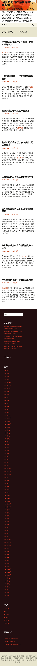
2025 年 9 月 (7, 391)
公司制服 (15, 47)
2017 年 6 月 (7, 554)
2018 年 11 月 (7, 507)
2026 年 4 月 (7, 371)
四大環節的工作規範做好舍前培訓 (17, 177)
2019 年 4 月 (7, 492)
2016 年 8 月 (7, 581)
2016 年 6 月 (7, 587)
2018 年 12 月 (7, 504)
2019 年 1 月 (7, 501)
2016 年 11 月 (7, 572)
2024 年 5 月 (7, 439)
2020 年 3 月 (7, 459)
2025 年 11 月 (7, 385)
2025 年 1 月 (7, 415)
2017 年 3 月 (7, 560)
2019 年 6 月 (7, 486)
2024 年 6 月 (7, 436)
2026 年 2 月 (7, 377)
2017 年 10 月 (7, 545)
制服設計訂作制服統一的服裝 (15, 110)
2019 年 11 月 (7, 471)
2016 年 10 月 (7, 575)
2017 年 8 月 (7, 551)
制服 (5, 611)
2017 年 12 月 (7, 539)
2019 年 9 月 (7, 477)
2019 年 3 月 (7, 495)
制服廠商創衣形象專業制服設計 (10, 656)
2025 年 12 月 (7, 383)
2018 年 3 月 (7, 530)
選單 (3, 25)
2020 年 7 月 (7, 448)
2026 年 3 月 (7, 374)
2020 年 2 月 (7, 462)
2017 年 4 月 (7, 557)
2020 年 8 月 (7, 445)
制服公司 (20, 158)
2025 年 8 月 (7, 394)
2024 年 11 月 (7, 421)
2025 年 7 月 (7, 397)
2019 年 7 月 (7, 483)
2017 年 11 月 (7, 542)
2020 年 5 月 (7, 454)
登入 (5, 636)
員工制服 (15, 113)
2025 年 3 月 (7, 409)
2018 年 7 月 (7, 519)
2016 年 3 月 (7, 593)
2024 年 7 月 (7, 433)
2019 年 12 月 (7, 468)
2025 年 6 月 (7, 400)
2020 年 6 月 (7, 451)
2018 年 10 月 (7, 510)
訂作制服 (15, 214)
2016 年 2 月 (7, 596)
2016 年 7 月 (7, 584)
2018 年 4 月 (7, 528)
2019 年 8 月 (7, 480)
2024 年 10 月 (7, 424)
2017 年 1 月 (7, 566)
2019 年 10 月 (7, 474)
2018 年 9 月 (7, 513)
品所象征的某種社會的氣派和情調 (17, 280)
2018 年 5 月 (7, 525)
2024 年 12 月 (7, 418)
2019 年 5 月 (7, 489)
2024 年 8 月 (7, 430)
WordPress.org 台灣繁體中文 (12, 644)
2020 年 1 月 (7, 465)
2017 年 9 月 (7, 548)
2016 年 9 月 (7, 578)
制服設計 (15, 82)
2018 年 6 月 (7, 522)
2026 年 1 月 (7, 380)
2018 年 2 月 (7, 533)
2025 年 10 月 (7, 388)
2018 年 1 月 (7, 536)
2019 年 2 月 (7, 498)
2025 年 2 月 (7, 412)
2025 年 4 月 (7, 406)
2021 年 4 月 (7, 442)
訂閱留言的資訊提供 (10, 642)
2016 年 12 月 (7, 569)
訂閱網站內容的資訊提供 (11, 639)
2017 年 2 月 (7, 563)
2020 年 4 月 (7, 456)
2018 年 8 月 (7, 516)
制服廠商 (15, 251)
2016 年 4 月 (7, 590)
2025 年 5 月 (7, 403)
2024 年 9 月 (7, 427)
